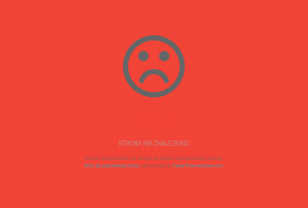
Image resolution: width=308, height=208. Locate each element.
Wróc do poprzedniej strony (111, 165)
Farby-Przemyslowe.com (198, 165)
